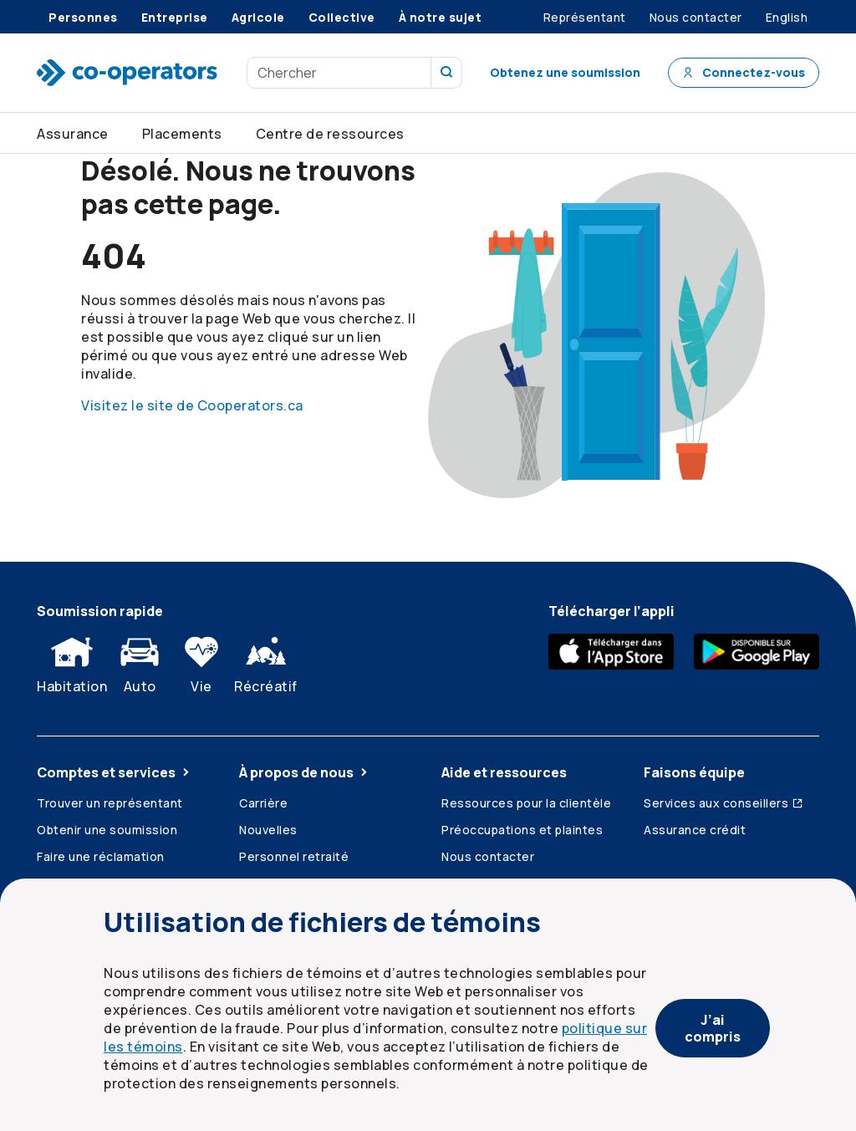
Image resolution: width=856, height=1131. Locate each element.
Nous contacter (487, 856)
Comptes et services (114, 772)
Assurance (73, 134)
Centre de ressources (330, 134)
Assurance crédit (695, 830)
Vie (201, 661)
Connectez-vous (743, 72)
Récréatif (266, 661)
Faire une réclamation (101, 856)
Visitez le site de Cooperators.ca (192, 405)
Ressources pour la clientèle (526, 803)
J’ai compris (713, 1028)
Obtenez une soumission (565, 72)
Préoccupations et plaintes (522, 830)
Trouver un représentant (110, 803)
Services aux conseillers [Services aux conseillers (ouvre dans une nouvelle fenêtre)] (724, 803)
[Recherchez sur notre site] (446, 73)
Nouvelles (268, 830)
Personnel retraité (294, 856)
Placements (182, 134)
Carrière (263, 803)
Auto (139, 661)
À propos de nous (304, 772)
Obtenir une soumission (107, 830)
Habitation (72, 661)
